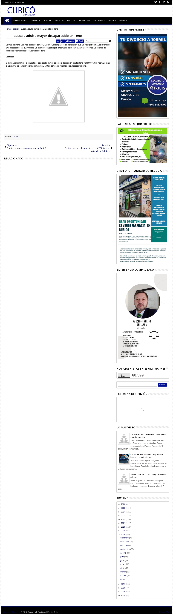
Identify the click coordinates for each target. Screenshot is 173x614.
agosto (123, 553)
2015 (123, 592)
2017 (123, 584)
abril (122, 568)
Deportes (59, 20)
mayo (123, 564)
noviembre (125, 541)
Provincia (35, 20)
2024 (123, 512)
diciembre (124, 538)
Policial (47, 20)
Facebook (160, 2)
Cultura (71, 20)
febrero (123, 575)
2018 (123, 534)
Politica (112, 20)
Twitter (155, 2)
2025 (123, 508)
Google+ (164, 2)
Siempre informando (11, 612)
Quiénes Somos (20, 20)
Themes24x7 (164, 612)
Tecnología (84, 20)
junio (122, 560)
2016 (123, 588)
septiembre (125, 549)
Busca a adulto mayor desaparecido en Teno (48, 36)
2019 (123, 531)
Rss (168, 2)
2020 (123, 527)
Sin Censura (99, 20)
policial (15, 136)
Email (81, 41)
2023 (123, 516)
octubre (123, 545)
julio (122, 557)
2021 (123, 523)
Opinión (123, 20)
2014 (123, 595)
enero (123, 579)
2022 (123, 519)
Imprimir (71, 41)
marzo (123, 572)
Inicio (7, 21)
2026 (123, 504)
